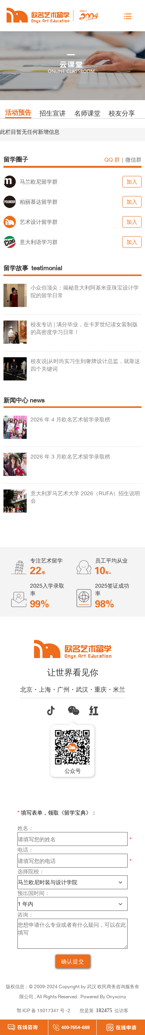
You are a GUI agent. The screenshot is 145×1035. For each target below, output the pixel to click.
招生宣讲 (52, 113)
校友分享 (122, 113)
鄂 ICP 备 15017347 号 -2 (43, 1010)
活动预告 (18, 112)
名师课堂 (87, 113)
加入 (131, 181)
